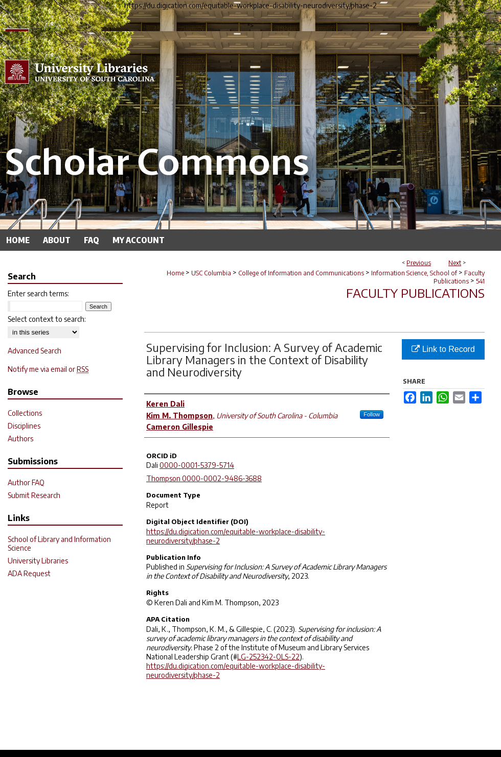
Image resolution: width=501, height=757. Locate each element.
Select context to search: (47, 319)
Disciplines (24, 425)
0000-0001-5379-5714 (197, 465)
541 (480, 281)
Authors (20, 438)
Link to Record (443, 349)
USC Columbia (211, 273)
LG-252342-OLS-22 (268, 656)
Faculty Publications (459, 277)
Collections (25, 413)
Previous (418, 263)
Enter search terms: (38, 293)
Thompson (164, 478)
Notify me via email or (48, 369)
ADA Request (29, 573)
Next (454, 263)
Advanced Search (34, 350)
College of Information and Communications (301, 273)
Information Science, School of (414, 273)
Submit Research (34, 495)
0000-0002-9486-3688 (222, 478)
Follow (371, 414)
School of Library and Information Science (59, 543)
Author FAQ (26, 482)
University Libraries (38, 560)
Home (175, 273)
